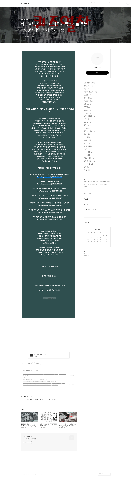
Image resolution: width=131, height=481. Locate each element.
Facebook (87, 209)
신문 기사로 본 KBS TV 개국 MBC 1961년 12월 (34, 379)
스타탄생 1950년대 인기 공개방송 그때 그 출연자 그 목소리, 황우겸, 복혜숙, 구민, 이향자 (44, 383)
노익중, (85, 184)
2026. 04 (97, 230)
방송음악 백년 (89, 140)
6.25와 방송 (88, 107)
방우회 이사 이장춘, (88, 181)
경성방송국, (100, 184)
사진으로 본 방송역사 (90, 92)
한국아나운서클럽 (89, 125)
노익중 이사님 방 (89, 146)
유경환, (105, 184)
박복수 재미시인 (89, 152)
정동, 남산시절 (26, 371)
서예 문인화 (88, 155)
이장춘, (85, 187)
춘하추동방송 (25, 3)
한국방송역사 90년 (90, 86)
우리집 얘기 (88, 170)
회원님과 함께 (89, 158)
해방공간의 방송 (89, 101)
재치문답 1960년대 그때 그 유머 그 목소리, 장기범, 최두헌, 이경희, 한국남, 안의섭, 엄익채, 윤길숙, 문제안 (44, 374)
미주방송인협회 (89, 128)
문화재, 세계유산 (89, 131)
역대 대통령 (88, 137)
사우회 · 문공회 (89, 119)
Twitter (93, 209)
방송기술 (87, 122)
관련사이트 (101, 474)
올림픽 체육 (88, 134)
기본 (86, 89)
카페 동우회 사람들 (89, 164)
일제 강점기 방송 (89, 98)
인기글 (90, 193)
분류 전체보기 (89, 83)
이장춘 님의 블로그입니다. (30, 439)
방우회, (97, 181)
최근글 (85, 193)
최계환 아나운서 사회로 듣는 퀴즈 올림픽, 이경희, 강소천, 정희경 (38, 381)
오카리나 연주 (88, 143)
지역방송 (87, 113)
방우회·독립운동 (89, 116)
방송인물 (87, 95)
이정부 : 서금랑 (89, 149)
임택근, (108, 181)
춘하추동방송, (103, 181)
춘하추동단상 (88, 167)
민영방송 (87, 110)
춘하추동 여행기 (89, 161)
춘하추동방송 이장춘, (92, 184)
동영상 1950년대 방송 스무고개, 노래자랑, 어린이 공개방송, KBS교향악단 (40, 385)
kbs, (94, 181)
